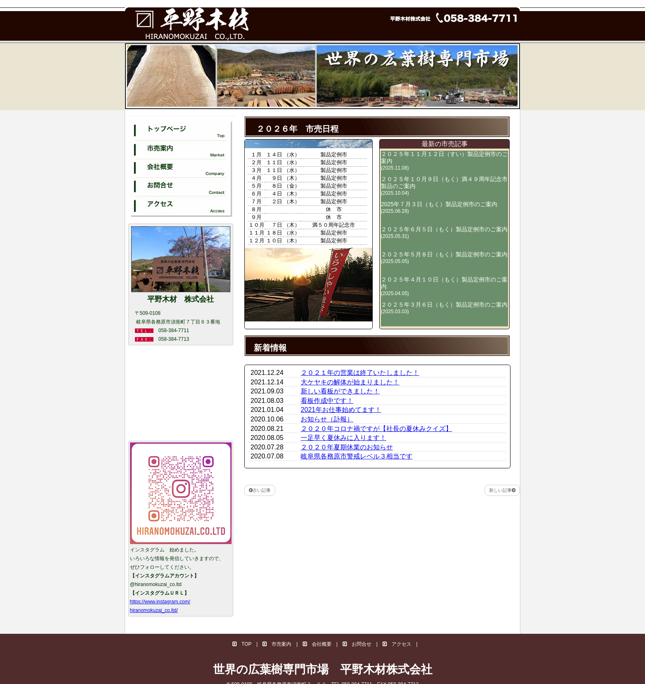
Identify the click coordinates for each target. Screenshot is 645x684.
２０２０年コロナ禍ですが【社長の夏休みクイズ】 (376, 428)
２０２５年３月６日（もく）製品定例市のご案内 (444, 307)
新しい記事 (502, 490)
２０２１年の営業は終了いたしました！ (360, 372)
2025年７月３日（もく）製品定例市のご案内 (439, 207)
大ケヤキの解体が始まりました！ (350, 382)
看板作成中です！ (327, 400)
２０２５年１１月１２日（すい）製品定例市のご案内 (444, 161)
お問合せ (357, 644)
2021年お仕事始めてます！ (341, 409)
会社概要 (317, 644)
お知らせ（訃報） (327, 419)
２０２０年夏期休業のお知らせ (347, 447)
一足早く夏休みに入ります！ (343, 437)
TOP (241, 644)
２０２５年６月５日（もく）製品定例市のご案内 (444, 232)
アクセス (397, 644)
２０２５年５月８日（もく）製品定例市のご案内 (444, 257)
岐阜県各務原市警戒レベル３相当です (357, 456)
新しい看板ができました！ (340, 391)
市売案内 (276, 644)
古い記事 (260, 490)
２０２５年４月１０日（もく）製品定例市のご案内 (444, 286)
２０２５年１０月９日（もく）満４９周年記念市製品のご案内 (444, 186)
